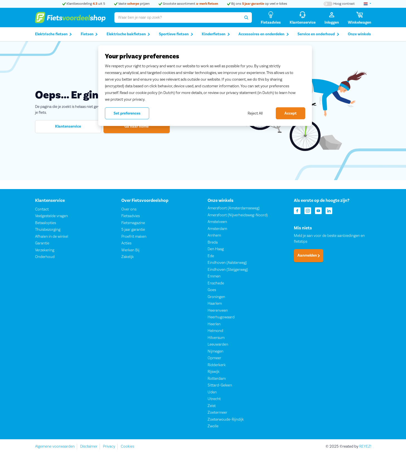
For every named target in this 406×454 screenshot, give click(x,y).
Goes (212, 290)
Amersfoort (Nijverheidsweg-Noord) (238, 215)
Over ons (128, 209)
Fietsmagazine (133, 222)
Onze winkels (359, 34)
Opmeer (214, 358)
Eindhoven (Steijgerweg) (228, 269)
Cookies (127, 446)
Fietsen (89, 34)
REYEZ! (365, 446)
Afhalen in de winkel (51, 236)
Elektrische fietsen (53, 34)
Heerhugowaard (221, 317)
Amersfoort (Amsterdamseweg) (234, 208)
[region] (205, 85)
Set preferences (127, 113)
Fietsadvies (130, 216)
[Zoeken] (246, 17)
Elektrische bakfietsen (128, 34)
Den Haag (216, 249)
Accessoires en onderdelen (263, 34)
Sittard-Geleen (220, 385)
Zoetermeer (217, 412)
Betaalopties (45, 222)
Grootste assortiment (188, 4)
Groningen (216, 296)
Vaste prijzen (132, 4)
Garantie (42, 243)
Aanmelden (308, 255)
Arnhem (214, 235)
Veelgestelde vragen (51, 216)
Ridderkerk (217, 365)
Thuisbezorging (47, 229)
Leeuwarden (218, 344)
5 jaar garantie (133, 229)
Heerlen (214, 324)
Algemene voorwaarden (55, 446)
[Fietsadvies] (271, 18)
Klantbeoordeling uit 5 (83, 4)
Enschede (216, 283)
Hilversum (216, 337)
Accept (290, 113)
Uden (212, 392)
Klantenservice (68, 126)
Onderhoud (45, 257)
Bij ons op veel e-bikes (257, 4)
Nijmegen (215, 351)
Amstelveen (217, 222)
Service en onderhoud (318, 34)
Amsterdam (217, 228)
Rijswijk (214, 371)
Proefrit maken (133, 236)
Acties (126, 243)
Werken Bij (130, 250)
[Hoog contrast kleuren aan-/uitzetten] (339, 3)
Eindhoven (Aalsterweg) (227, 263)
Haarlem (215, 303)
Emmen (214, 276)
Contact (42, 209)
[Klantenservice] (303, 18)
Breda (213, 242)
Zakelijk (127, 257)
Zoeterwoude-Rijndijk (226, 419)
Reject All (255, 113)
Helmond (215, 331)
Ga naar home (136, 126)
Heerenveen (218, 310)
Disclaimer (88, 446)
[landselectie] (367, 3)
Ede (211, 256)
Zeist (212, 405)
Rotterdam (217, 378)
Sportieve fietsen (176, 34)
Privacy (109, 446)
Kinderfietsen (216, 34)
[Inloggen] (331, 18)
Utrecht (214, 399)
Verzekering (44, 250)
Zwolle (213, 426)
